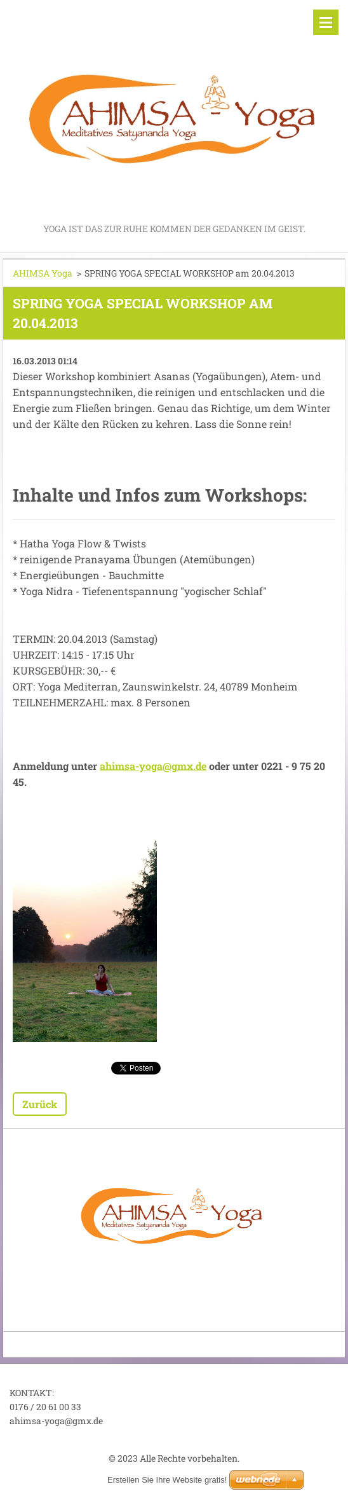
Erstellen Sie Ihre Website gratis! (167, 1480)
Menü (325, 22)
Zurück (39, 1104)
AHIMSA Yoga (42, 273)
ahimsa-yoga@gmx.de (153, 765)
